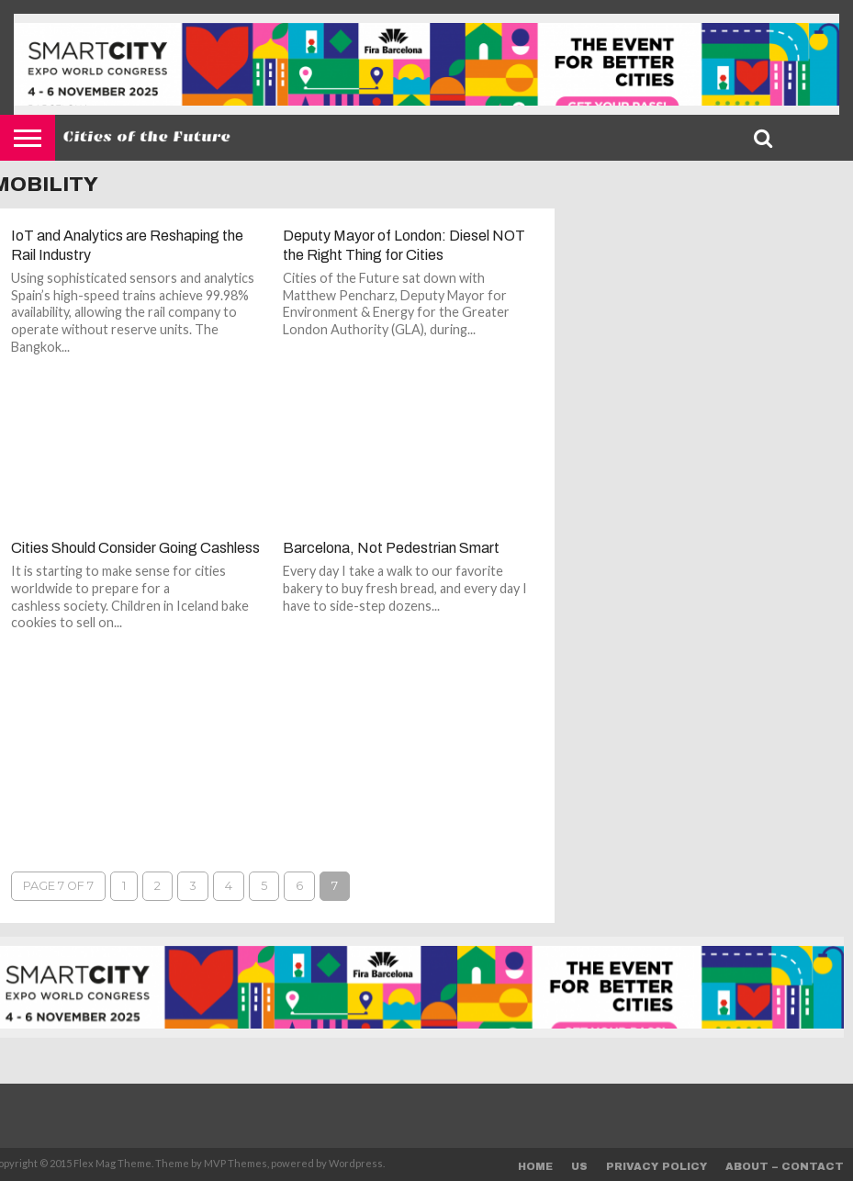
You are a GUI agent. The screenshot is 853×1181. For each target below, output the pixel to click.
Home (535, 1166)
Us (579, 1166)
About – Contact (784, 1166)
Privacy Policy (656, 1166)
